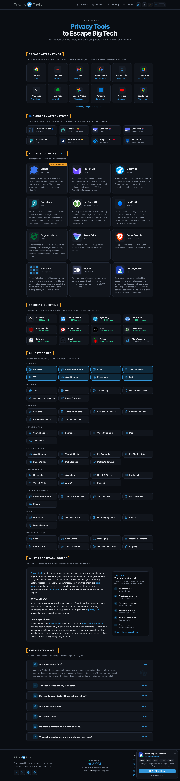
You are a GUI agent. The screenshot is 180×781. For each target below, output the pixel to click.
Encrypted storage (127, 625)
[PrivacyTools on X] (144, 4)
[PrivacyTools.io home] (28, 4)
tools (84, 771)
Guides (128, 4)
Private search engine (128, 596)
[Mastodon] (28, 772)
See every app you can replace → (90, 106)
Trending (113, 4)
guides (105, 771)
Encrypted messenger (128, 603)
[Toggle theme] (150, 5)
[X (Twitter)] (22, 772)
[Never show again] (175, 753)
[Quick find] (160, 4)
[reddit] (34, 772)
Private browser (125, 589)
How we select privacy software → (127, 632)
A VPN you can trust (127, 618)
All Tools (82, 4)
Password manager (127, 610)
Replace (97, 4)
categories (95, 771)
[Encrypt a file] (138, 4)
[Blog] (16, 772)
